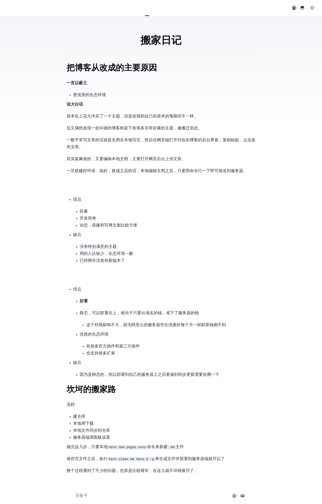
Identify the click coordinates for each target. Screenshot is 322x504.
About (151, 8)
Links (155, 8)
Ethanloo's (6, 8)
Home (143, 8)
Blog (147, 8)
